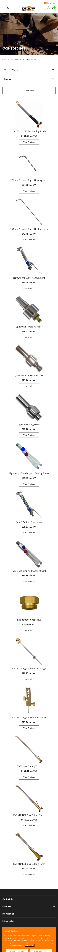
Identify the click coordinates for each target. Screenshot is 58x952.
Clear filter (29, 90)
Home (4, 59)
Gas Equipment (16, 59)
